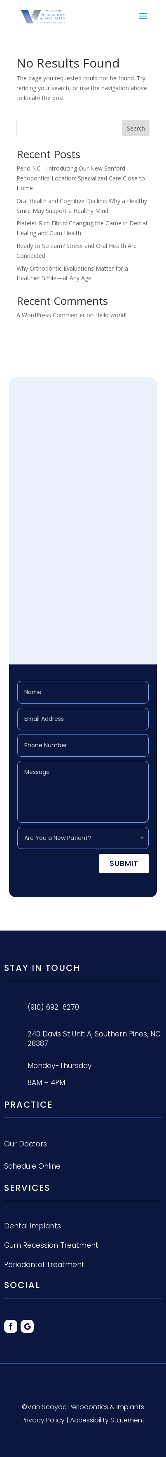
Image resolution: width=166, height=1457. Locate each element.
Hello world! (110, 315)
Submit (124, 863)
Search (136, 128)
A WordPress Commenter (50, 315)
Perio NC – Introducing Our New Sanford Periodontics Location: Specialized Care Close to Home (80, 178)
